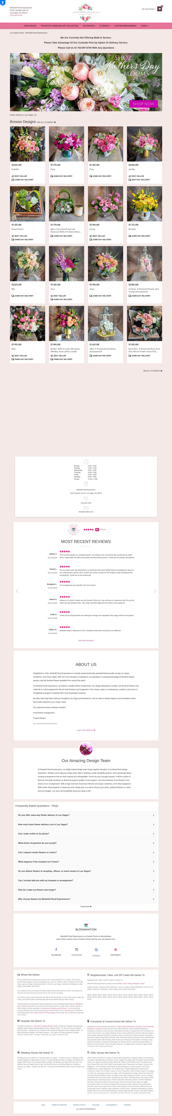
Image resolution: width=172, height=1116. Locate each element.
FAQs (43, 1105)
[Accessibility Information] (2, 2)
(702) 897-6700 (16, 15)
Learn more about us (86, 730)
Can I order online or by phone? (33, 834)
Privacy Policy (79, 1105)
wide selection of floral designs (45, 1013)
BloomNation (106, 936)
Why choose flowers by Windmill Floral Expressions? (44, 899)
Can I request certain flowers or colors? (37, 852)
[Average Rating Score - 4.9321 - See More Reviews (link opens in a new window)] (88, 529)
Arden (142, 983)
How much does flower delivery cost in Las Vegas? (43, 824)
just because (69, 1010)
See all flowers (46, 122)
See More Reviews (86, 640)
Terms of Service (59, 1105)
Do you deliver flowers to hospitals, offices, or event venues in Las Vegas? (54, 871)
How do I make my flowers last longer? (37, 890)
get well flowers (62, 1008)
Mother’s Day (26, 1006)
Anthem (119, 983)
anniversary (46, 1008)
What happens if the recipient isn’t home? (38, 862)
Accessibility (111, 1105)
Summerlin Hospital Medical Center (46, 1026)
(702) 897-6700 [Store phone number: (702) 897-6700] (86, 503)
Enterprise (136, 983)
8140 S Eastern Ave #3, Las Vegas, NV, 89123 (86, 493)
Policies (95, 1105)
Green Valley (127, 983)
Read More (86, 907)
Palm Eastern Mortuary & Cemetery (129, 1026)
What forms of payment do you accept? (37, 843)
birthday (53, 1008)
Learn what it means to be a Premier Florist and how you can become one (85, 939)
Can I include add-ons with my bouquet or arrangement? (45, 880)
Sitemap (127, 1105)
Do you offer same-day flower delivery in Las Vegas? (44, 815)
